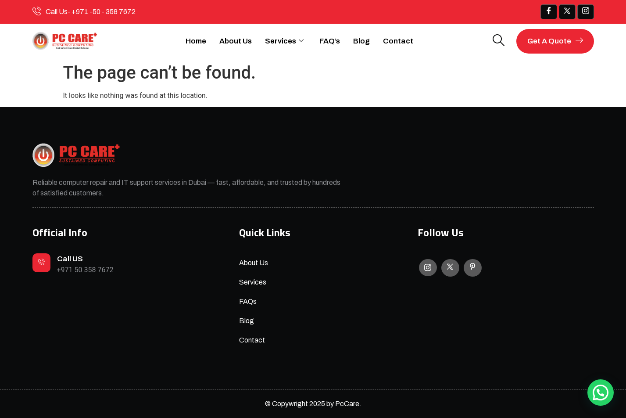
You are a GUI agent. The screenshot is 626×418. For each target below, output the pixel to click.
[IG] (585, 11)
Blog (361, 41)
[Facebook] (548, 11)
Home (196, 41)
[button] (600, 392)
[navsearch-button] (498, 41)
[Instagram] (428, 267)
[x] (567, 11)
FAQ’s (329, 41)
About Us (235, 41)
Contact (398, 41)
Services (284, 41)
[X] (450, 268)
